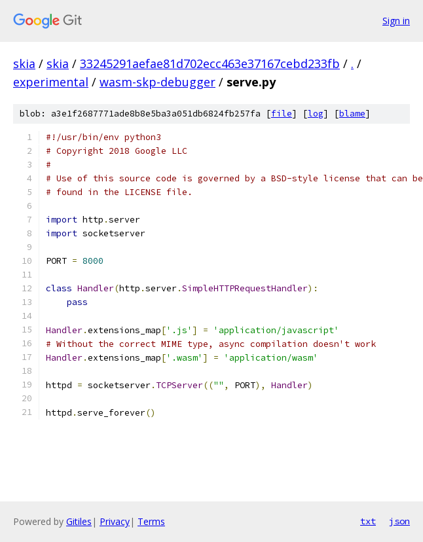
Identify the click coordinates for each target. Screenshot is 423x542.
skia (24, 63)
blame (352, 113)
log (315, 113)
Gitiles (79, 521)
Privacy (115, 521)
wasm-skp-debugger (157, 82)
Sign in (396, 20)
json (399, 521)
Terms (151, 521)
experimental (50, 82)
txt (368, 521)
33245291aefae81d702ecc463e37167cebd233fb (210, 63)
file (281, 113)
